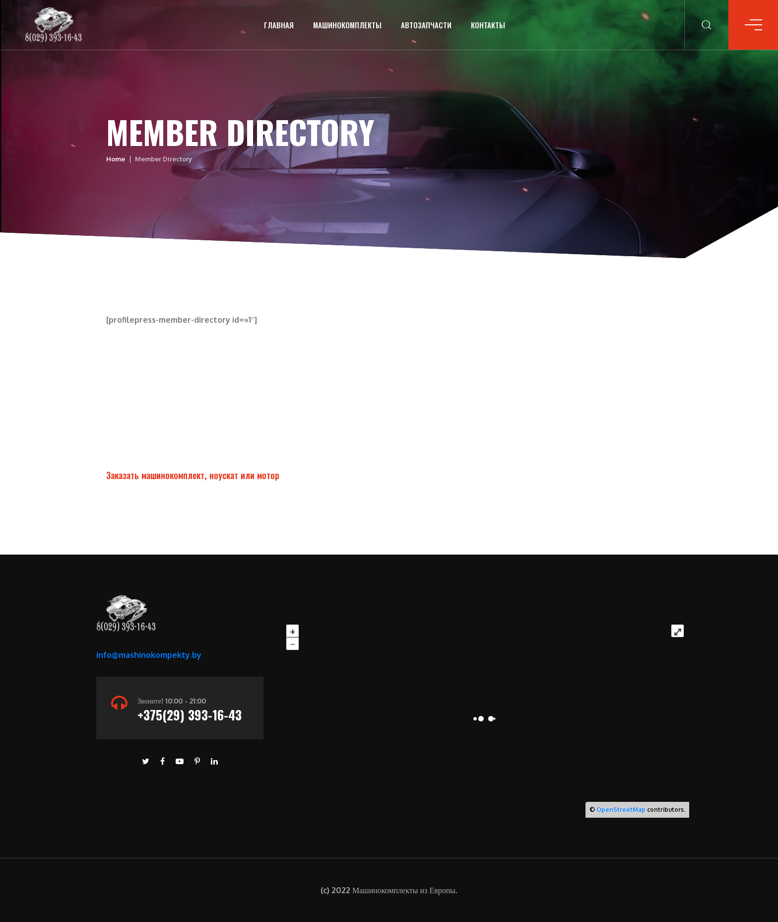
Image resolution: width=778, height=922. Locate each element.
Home (115, 159)
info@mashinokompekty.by (148, 655)
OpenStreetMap (621, 809)
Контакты (488, 24)
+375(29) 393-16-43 (189, 714)
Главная (279, 24)
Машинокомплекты (347, 24)
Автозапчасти (426, 24)
